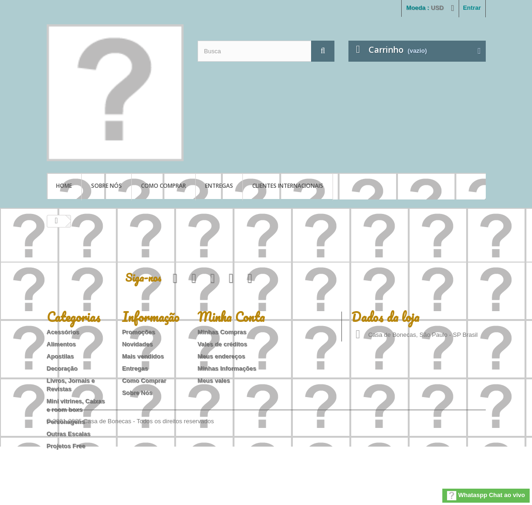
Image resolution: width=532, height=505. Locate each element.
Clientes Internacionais (287, 186)
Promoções (138, 331)
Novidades (137, 344)
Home (64, 186)
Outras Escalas (69, 433)
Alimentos (61, 344)
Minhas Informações (227, 368)
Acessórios (63, 331)
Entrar (472, 7)
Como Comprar (163, 186)
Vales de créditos (222, 344)
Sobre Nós (106, 186)
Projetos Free (66, 445)
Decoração (62, 368)
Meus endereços (221, 356)
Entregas (219, 186)
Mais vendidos (143, 356)
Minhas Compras (222, 331)
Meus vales (214, 380)
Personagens (66, 421)
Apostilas (60, 356)
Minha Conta (231, 316)
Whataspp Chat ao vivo (486, 495)
